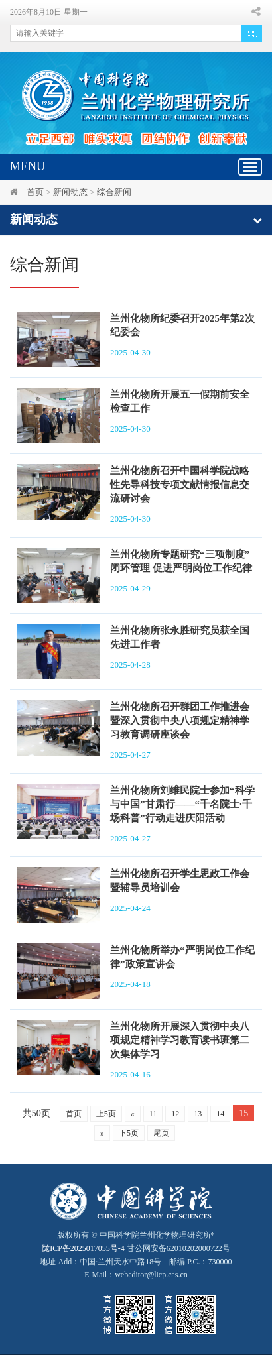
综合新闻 (114, 192)
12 (175, 1113)
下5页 (129, 1133)
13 (198, 1113)
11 (153, 1113)
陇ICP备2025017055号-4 (83, 1248)
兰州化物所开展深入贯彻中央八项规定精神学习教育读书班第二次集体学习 (179, 1040)
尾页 (161, 1133)
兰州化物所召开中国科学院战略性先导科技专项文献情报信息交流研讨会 (179, 484)
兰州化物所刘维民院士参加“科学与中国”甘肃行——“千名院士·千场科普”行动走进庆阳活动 (182, 804)
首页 (35, 192)
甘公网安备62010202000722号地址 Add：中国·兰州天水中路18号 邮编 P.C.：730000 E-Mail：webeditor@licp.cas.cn (136, 1261)
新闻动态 (70, 192)
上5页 (106, 1113)
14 (220, 1113)
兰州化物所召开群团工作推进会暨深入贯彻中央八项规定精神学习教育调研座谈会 (179, 720)
